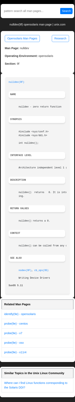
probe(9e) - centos (16, 323)
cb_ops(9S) (41, 270)
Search (66, 11)
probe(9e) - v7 (13, 333)
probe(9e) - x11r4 (15, 352)
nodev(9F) (25, 270)
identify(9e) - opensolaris (20, 314)
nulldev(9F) (16, 82)
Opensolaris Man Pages (22, 38)
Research (60, 38)
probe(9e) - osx (14, 342)
